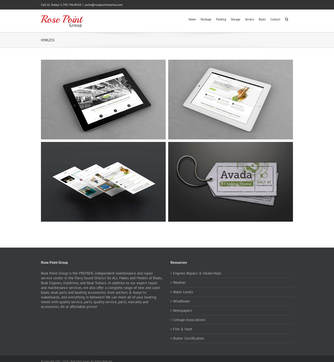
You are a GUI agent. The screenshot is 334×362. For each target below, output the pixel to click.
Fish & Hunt (182, 328)
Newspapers (182, 310)
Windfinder (181, 301)
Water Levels (183, 291)
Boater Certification (188, 338)
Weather (179, 282)
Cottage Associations (189, 319)
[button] (286, 19)
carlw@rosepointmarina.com (103, 5)
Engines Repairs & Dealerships (197, 273)
